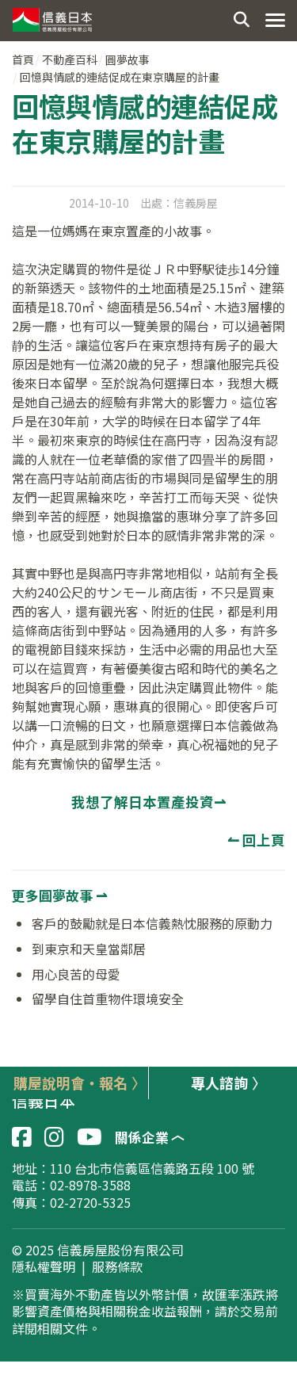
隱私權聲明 (43, 1267)
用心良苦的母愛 (76, 973)
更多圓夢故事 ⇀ (59, 895)
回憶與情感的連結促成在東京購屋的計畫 (119, 77)
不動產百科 (69, 59)
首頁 (23, 59)
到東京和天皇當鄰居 (89, 948)
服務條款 (117, 1267)
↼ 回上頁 (256, 840)
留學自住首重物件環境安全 (108, 998)
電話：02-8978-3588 (71, 1184)
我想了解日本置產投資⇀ (148, 802)
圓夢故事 (127, 59)
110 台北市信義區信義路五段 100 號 (152, 1168)
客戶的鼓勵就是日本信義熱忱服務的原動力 (152, 923)
